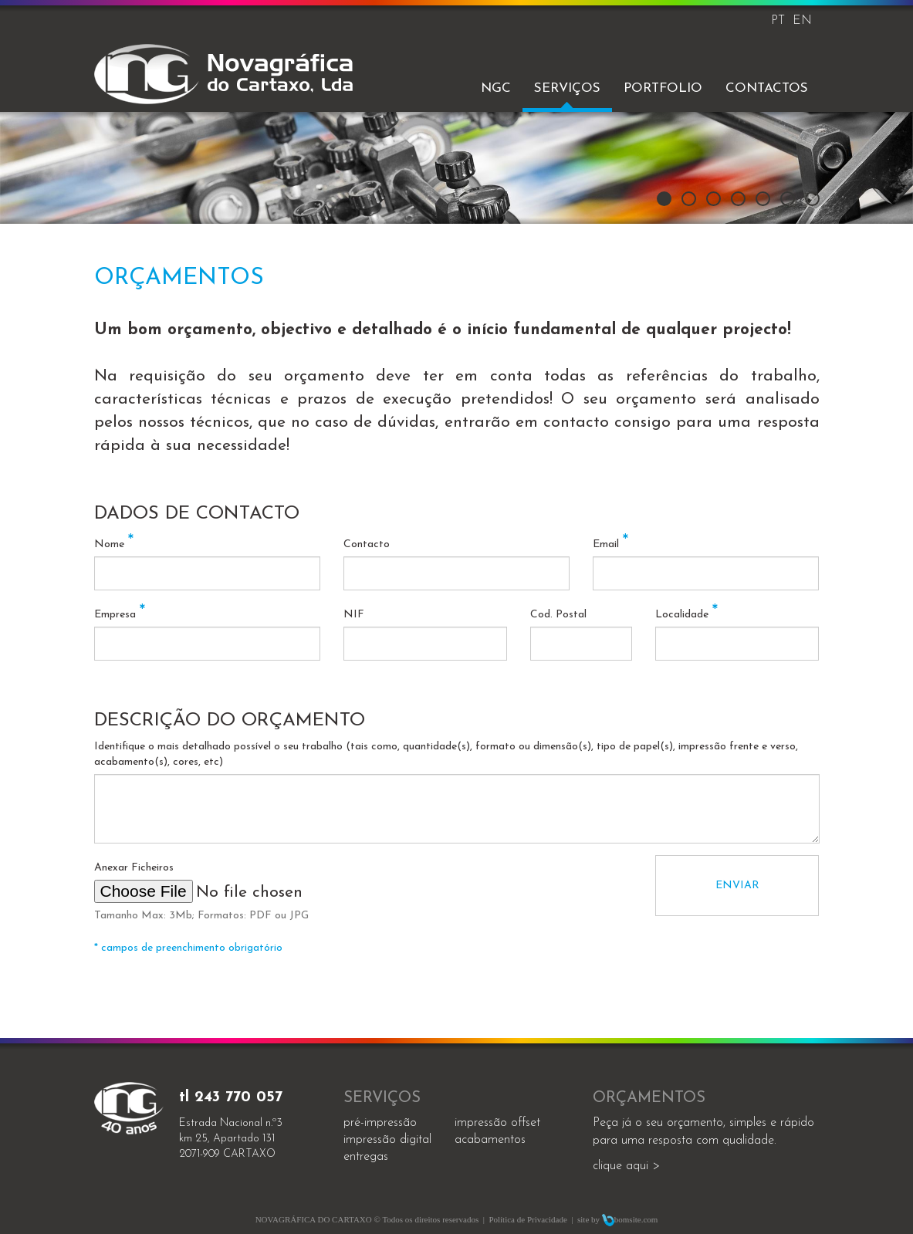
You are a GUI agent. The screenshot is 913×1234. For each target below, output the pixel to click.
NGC (496, 88)
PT (778, 21)
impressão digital (387, 1140)
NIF (353, 614)
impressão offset (497, 1123)
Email (610, 544)
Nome (114, 544)
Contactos (766, 88)
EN (802, 21)
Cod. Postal (558, 614)
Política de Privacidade (527, 1219)
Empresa (119, 614)
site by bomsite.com (617, 1219)
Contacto (366, 544)
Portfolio (663, 88)
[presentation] (523, 885)
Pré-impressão (380, 1123)
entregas (365, 1157)
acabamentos (490, 1140)
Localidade (686, 614)
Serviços (567, 88)
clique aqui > (626, 1166)
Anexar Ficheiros (134, 868)
